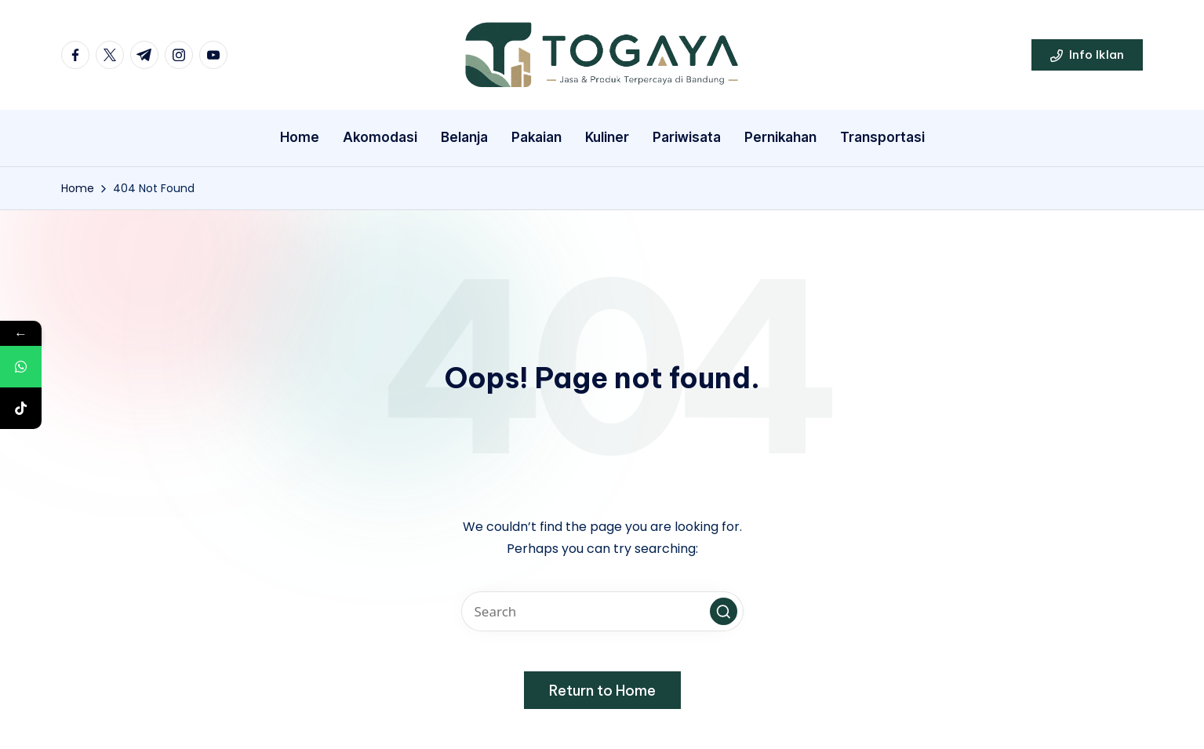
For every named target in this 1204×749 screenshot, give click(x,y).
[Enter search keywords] (602, 611)
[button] (1087, 54)
